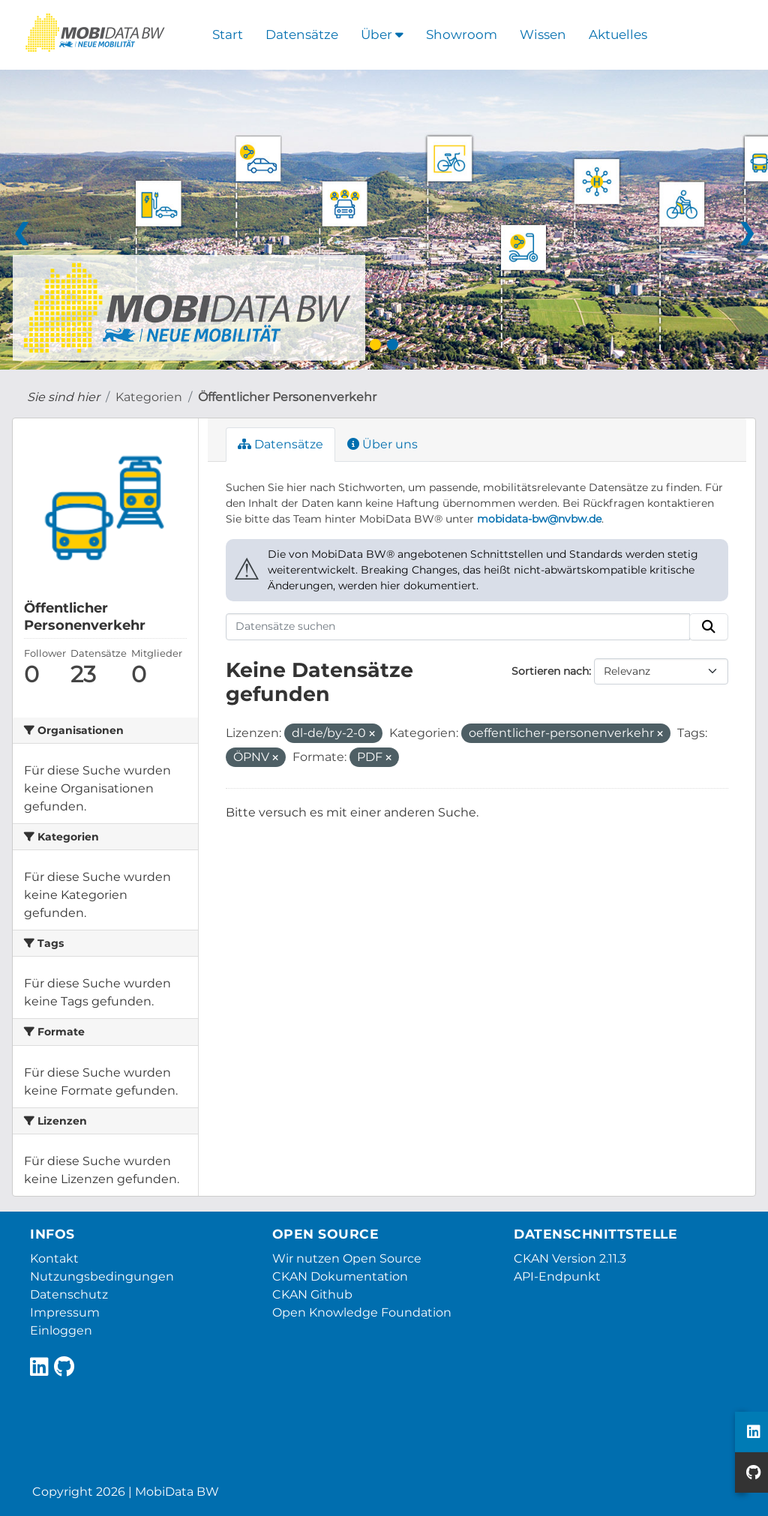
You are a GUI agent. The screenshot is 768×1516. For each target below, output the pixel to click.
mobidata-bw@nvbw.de (539, 519)
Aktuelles (618, 34)
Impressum (65, 1312)
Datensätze (302, 34)
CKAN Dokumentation (340, 1276)
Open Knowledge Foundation (362, 1312)
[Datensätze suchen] (458, 626)
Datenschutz (69, 1294)
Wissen (543, 34)
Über (382, 34)
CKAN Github (312, 1294)
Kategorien (149, 397)
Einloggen (61, 1330)
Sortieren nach (550, 671)
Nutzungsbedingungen (102, 1276)
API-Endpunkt (557, 1276)
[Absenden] (708, 626)
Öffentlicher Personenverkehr (287, 397)
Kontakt (54, 1258)
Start (227, 34)
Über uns (382, 444)
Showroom (461, 34)
